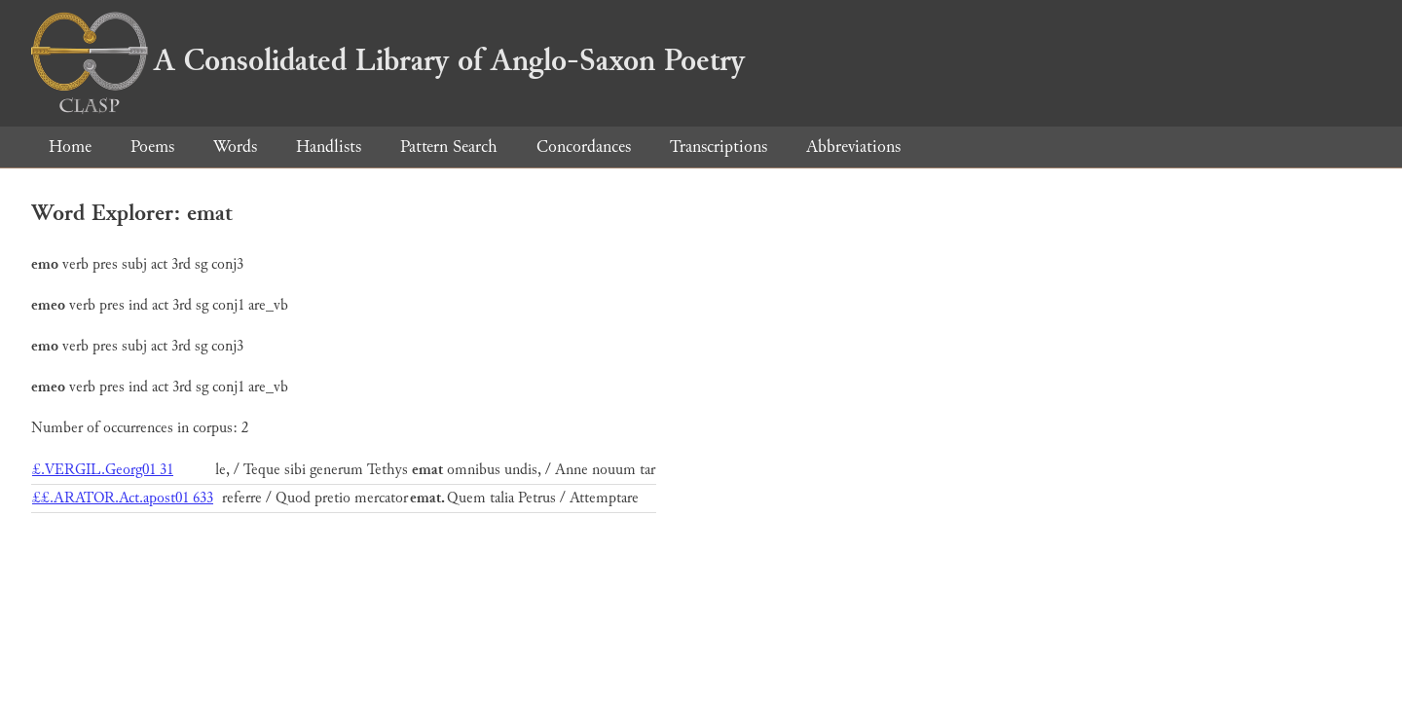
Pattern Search (449, 146)
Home (70, 146)
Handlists (328, 146)
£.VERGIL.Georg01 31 (102, 470)
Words (235, 146)
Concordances (583, 146)
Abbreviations (853, 146)
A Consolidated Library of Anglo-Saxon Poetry (388, 60)
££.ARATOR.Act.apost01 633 (122, 498)
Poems (152, 146)
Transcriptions (718, 146)
